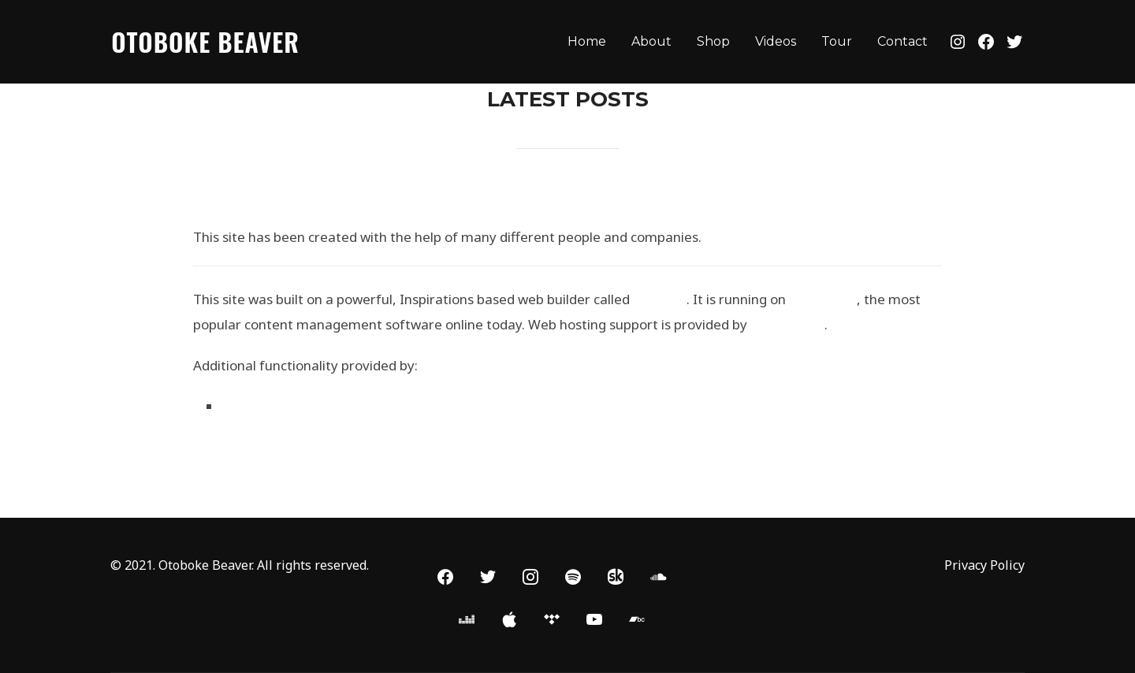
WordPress (823, 299)
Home (587, 41)
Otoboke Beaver (205, 41)
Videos (775, 41)
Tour (836, 41)
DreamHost (787, 324)
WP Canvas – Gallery (288, 406)
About (651, 41)
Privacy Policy (984, 565)
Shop (713, 41)
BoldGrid (660, 299)
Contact (902, 41)
